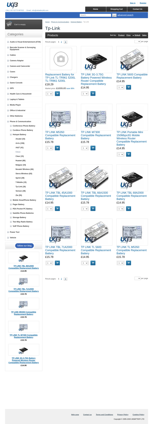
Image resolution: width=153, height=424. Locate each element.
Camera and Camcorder (20, 66)
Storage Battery (19, 217)
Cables (13, 55)
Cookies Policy (138, 414)
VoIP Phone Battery (21, 226)
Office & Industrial (17, 110)
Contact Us (137, 9)
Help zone (75, 414)
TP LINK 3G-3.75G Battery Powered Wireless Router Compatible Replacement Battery (96, 79)
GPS (12, 88)
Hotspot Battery (76, 22)
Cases (12, 72)
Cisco (18, 152)
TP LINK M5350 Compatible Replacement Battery (60, 135)
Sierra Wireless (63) (24, 174)
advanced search (125, 15)
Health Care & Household (20, 94)
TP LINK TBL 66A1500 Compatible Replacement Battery (96, 196)
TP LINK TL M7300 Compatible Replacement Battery (24, 336)
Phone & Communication (60, 22)
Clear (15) (20, 156)
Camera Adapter (17, 61)
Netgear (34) (21, 165)
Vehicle (13, 238)
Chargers (14, 77)
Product (121, 35)
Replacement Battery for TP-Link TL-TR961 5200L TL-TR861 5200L (60, 77)
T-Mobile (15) (21, 182)
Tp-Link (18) (21, 187)
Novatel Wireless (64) (25, 169)
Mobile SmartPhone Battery (24, 200)
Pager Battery (18, 204)
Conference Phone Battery (24, 126)
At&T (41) (20, 148)
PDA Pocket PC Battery (22, 209)
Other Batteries (16, 116)
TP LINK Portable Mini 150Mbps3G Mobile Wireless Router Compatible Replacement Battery (132, 138)
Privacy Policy (122, 414)
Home (47, 22)
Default (137, 35)
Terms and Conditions (104, 414)
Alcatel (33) (20, 139)
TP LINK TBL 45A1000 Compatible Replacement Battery (60, 196)
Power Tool (15, 232)
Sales (144, 35)
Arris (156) (20, 143)
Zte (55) (19, 195)
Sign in (132, 3)
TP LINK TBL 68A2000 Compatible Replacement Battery (132, 196)
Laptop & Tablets (17, 99)
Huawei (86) (21, 161)
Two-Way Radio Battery (23, 222)
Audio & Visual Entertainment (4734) (25, 42)
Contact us (87, 414)
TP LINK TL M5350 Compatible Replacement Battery (132, 250)
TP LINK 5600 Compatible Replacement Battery (132, 76)
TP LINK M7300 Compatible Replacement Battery (96, 135)
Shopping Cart (116, 9)
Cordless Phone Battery (23, 130)
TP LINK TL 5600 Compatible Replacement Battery (96, 250)
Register (143, 3)
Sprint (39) (20, 178)
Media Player (15, 105)
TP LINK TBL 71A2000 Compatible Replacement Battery (60, 250)
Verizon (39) (21, 191)
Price (128, 35)
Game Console (16, 83)
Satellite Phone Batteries (23, 213)
